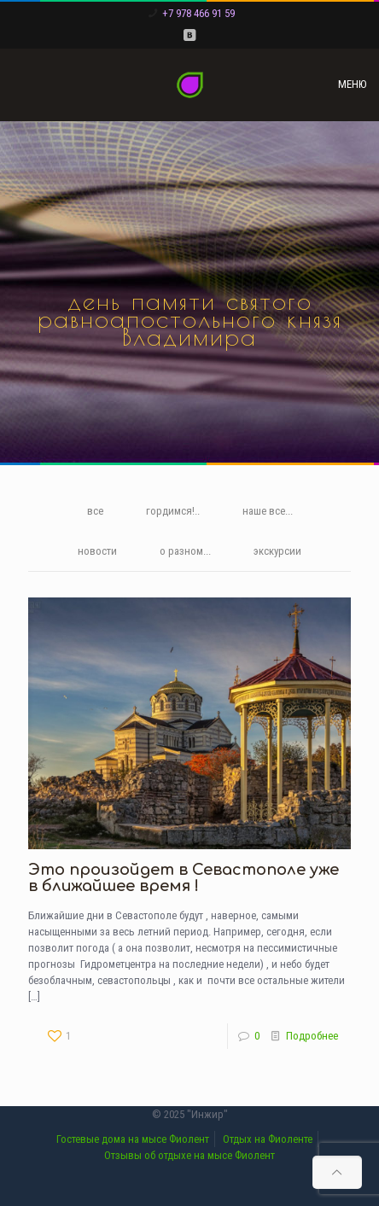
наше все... (267, 510)
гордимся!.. (173, 510)
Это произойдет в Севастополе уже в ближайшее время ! (183, 877)
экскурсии (277, 551)
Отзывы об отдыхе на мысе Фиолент (189, 1155)
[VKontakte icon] (190, 35)
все (95, 510)
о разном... (185, 551)
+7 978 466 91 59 (198, 13)
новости (97, 551)
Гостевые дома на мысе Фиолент (132, 1139)
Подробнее (312, 1035)
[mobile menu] (355, 84)
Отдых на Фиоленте (267, 1139)
